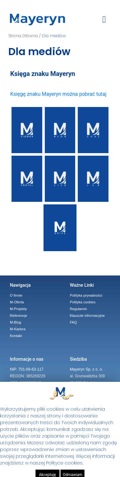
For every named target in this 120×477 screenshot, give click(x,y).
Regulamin (78, 309)
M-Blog (15, 322)
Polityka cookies (82, 302)
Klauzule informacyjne (87, 315)
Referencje (18, 315)
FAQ (73, 322)
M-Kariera (18, 329)
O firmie (16, 295)
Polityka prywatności (86, 295)
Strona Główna (23, 36)
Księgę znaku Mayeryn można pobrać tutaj (58, 94)
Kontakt (16, 336)
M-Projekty (18, 309)
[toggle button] (104, 19)
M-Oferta (17, 302)
